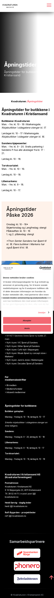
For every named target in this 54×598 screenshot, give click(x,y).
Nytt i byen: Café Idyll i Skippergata (22, 349)
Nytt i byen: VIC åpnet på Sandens (21, 342)
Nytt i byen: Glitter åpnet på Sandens (22, 346)
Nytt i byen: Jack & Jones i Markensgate (24, 360)
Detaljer (42, 312)
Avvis (27, 328)
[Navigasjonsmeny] (49, 5)
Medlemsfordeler (13, 389)
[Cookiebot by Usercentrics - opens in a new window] (39, 268)
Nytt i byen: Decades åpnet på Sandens (24, 363)
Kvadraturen (18, 101)
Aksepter (27, 320)
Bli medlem (11, 385)
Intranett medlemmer (15, 392)
